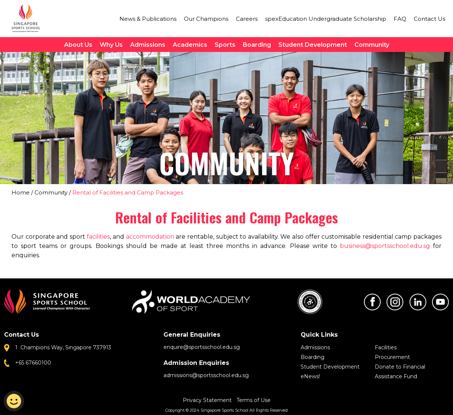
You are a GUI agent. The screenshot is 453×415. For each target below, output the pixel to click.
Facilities (386, 347)
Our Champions (206, 18)
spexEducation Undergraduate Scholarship (325, 18)
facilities (98, 236)
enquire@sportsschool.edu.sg (201, 347)
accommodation (150, 236)
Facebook (372, 302)
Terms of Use (254, 400)
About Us (78, 44)
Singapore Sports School (29, 18)
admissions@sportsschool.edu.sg (206, 375)
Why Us (111, 44)
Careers (247, 18)
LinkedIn (417, 302)
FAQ (400, 18)
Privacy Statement (208, 400)
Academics (190, 44)
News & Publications (147, 18)
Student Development (312, 44)
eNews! (310, 376)
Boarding (257, 44)
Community (371, 44)
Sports (225, 44)
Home (20, 192)
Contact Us (429, 18)
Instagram (394, 302)
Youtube (440, 302)
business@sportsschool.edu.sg (385, 245)
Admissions (147, 44)
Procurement (392, 357)
